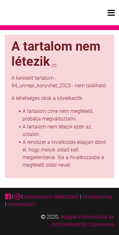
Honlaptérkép (97, 197)
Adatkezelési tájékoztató (51, 197)
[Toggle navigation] (111, 13)
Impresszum (21, 204)
